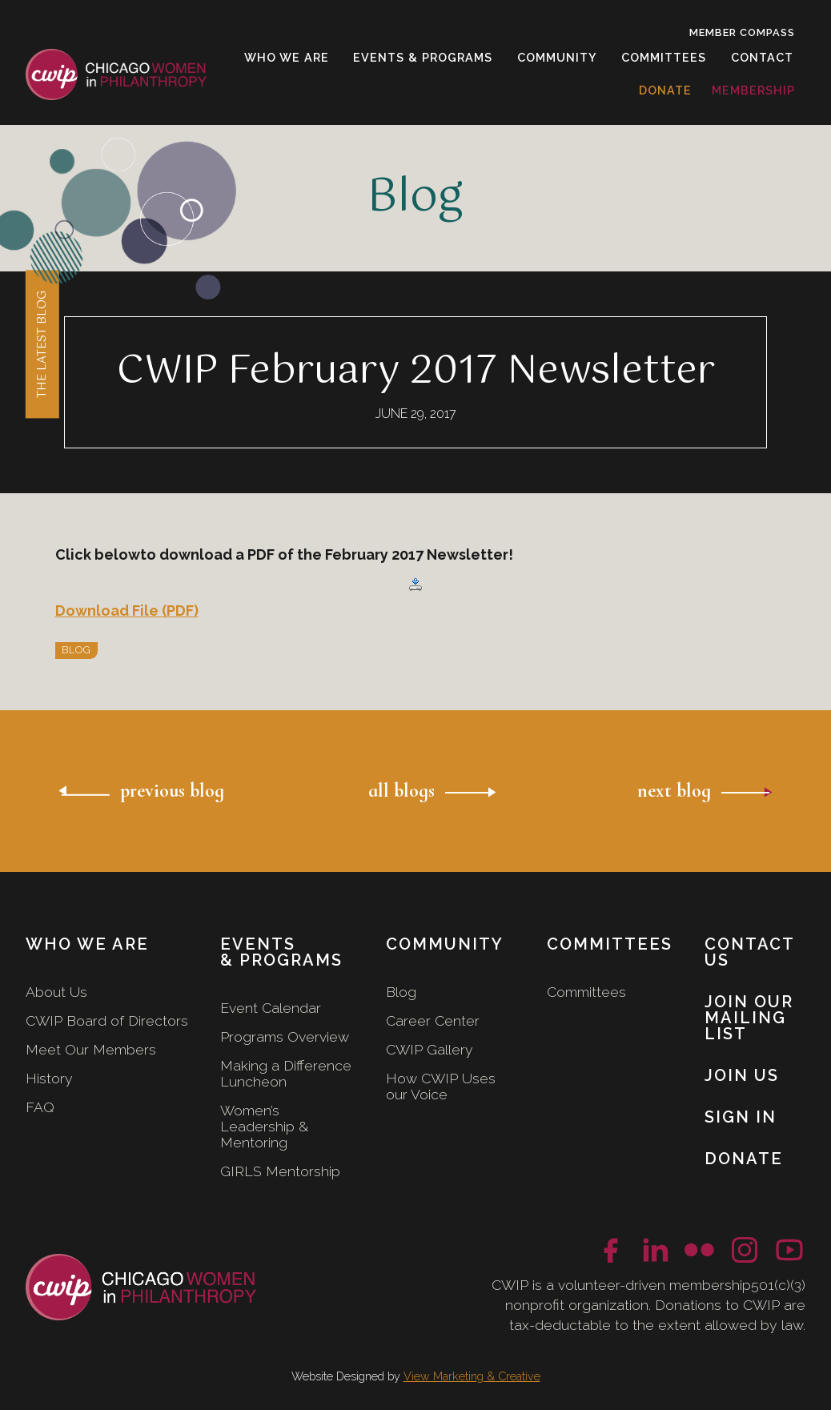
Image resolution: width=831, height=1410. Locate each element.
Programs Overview (284, 1036)
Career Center (433, 1020)
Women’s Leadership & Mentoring (264, 1126)
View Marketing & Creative (471, 1376)
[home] (116, 75)
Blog (401, 991)
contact (762, 57)
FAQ (40, 1107)
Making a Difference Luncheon (285, 1073)
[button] (286, 58)
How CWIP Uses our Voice (441, 1086)
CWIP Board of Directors (107, 1020)
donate (665, 90)
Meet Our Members (91, 1049)
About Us (56, 991)
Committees (586, 991)
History (49, 1078)
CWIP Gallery (429, 1049)
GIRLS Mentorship (280, 1171)
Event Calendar (270, 1007)
